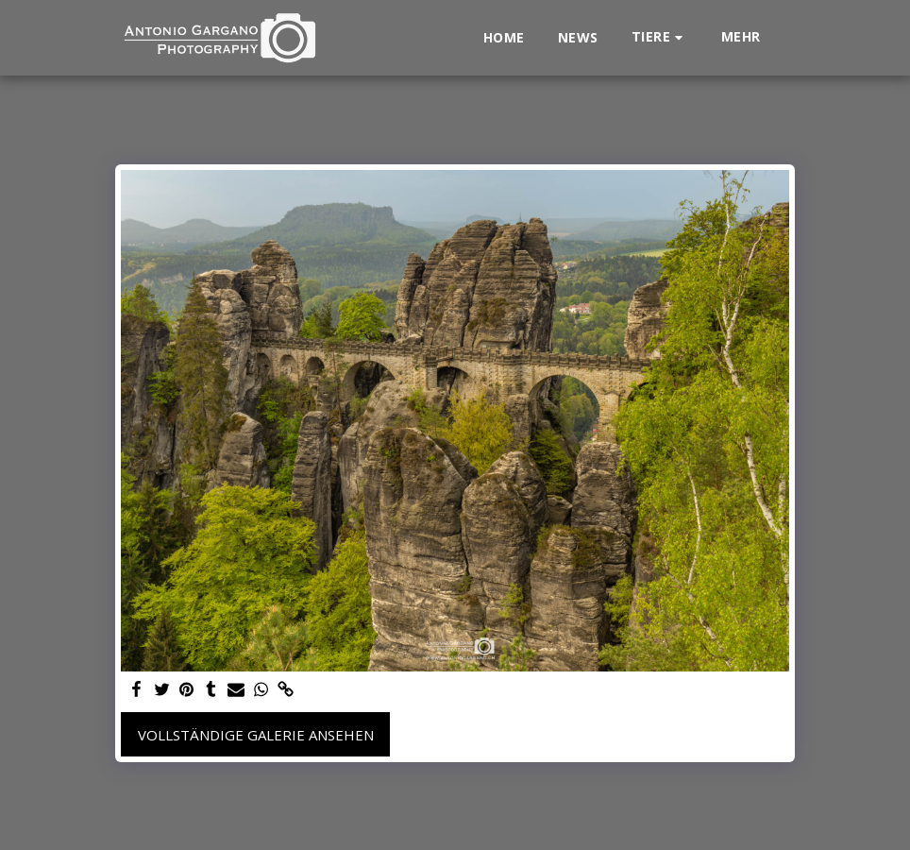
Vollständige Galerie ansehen (256, 734)
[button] (659, 37)
